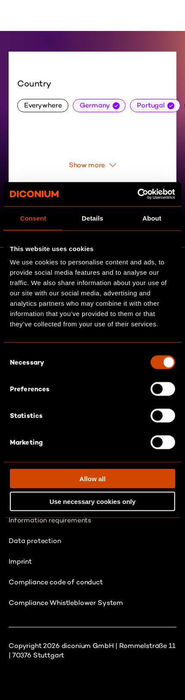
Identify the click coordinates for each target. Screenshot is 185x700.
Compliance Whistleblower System (66, 603)
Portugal (151, 105)
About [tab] (151, 217)
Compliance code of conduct (56, 582)
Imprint (20, 561)
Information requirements (50, 520)
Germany (95, 105)
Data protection (35, 541)
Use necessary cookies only (92, 501)
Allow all (93, 478)
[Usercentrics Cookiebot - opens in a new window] (137, 194)
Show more (93, 165)
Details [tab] (92, 217)
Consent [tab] (33, 217)
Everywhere (43, 105)
